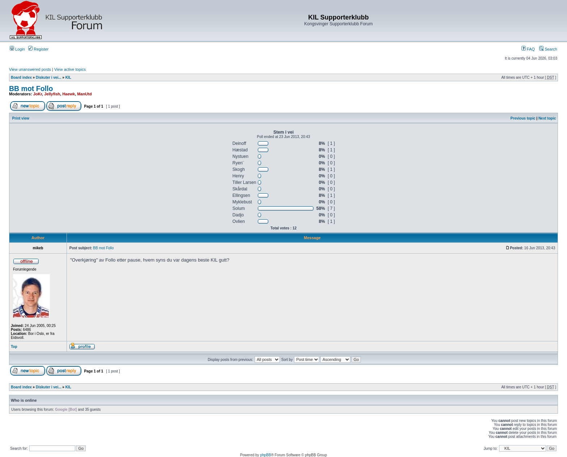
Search (548, 49)
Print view (20, 118)
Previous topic (523, 118)
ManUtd (84, 94)
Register (38, 49)
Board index (21, 77)
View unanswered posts (30, 69)
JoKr (37, 94)
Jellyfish (52, 94)
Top (14, 347)
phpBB (265, 455)
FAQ (528, 49)
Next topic (547, 118)
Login (17, 49)
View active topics (70, 69)
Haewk (68, 94)
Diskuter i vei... (48, 77)
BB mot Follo (31, 88)
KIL (68, 77)
